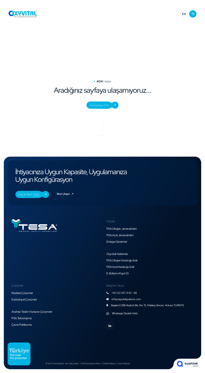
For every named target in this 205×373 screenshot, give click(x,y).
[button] (192, 14)
